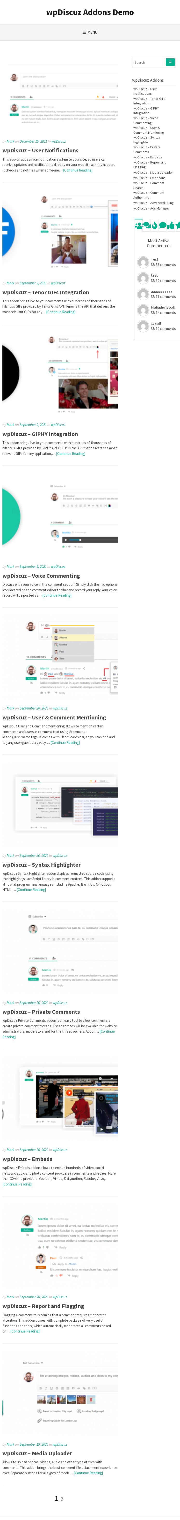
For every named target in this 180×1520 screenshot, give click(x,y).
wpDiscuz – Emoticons (149, 178)
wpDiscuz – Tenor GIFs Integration (45, 292)
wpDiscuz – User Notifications (40, 150)
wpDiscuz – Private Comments (41, 1011)
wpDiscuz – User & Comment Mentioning (54, 717)
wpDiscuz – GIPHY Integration (40, 434)
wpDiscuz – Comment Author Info (148, 195)
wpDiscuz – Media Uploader (37, 1453)
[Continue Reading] (77, 170)
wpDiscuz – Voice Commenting (41, 575)
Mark (10, 141)
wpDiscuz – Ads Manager (151, 208)
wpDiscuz (58, 141)
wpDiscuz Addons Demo (90, 12)
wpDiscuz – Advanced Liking (153, 203)
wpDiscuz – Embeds (27, 1159)
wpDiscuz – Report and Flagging (43, 1306)
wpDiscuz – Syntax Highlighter (41, 864)
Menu (92, 32)
